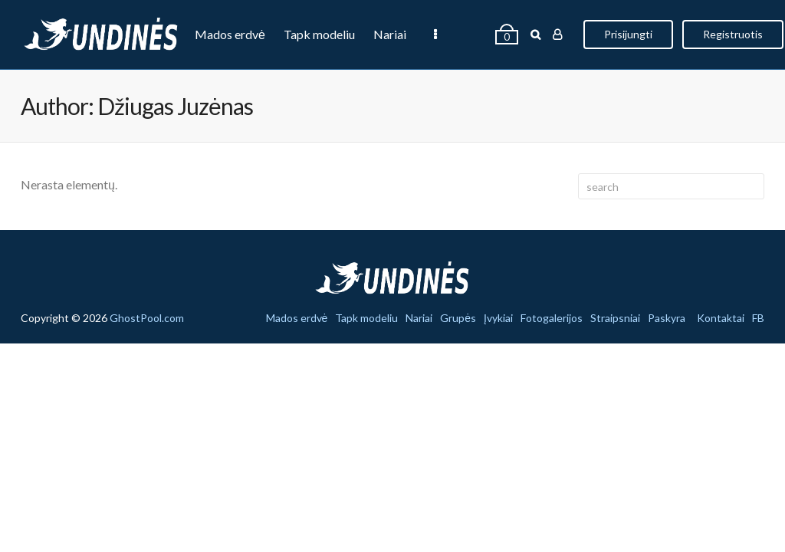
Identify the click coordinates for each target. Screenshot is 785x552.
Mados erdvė (230, 34)
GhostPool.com (147, 317)
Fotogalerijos (552, 318)
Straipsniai (615, 318)
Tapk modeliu (319, 34)
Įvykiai (499, 34)
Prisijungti (738, 34)
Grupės (444, 34)
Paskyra (666, 318)
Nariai (389, 34)
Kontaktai (720, 318)
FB (758, 318)
